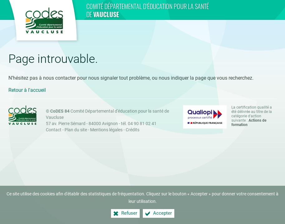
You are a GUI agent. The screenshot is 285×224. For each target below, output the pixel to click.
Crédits (132, 130)
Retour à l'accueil (27, 90)
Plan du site (76, 130)
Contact (53, 130)
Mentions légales (106, 130)
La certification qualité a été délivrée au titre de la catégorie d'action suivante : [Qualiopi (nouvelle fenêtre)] (251, 116)
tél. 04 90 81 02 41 (139, 123)
